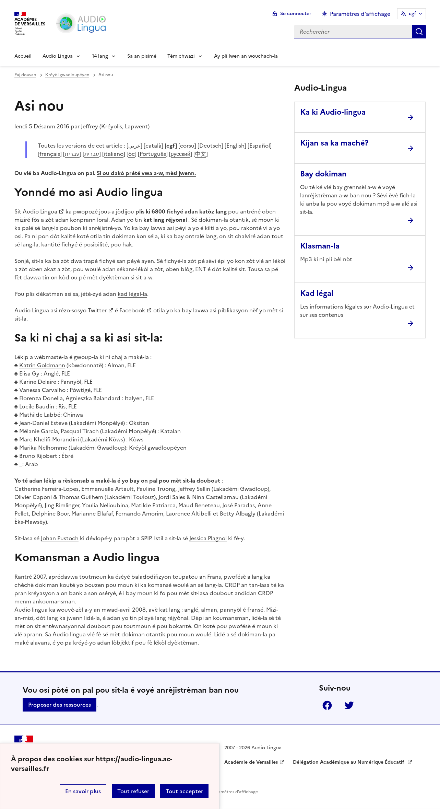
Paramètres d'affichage (235, 792)
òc (131, 154)
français (49, 154)
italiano (113, 154)
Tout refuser (133, 791)
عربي (134, 145)
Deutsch (210, 145)
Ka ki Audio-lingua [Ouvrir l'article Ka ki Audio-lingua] (333, 112)
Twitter (97, 310)
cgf (412, 13)
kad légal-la (132, 294)
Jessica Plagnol (208, 538)
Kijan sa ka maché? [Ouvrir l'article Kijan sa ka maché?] (334, 143)
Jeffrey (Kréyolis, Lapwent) (115, 126)
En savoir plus (83, 791)
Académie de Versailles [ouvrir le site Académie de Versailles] (251, 762)
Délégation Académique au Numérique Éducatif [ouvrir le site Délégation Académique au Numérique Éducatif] (349, 762)
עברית (72, 154)
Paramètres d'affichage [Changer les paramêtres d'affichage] (360, 14)
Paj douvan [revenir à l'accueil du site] (25, 75)
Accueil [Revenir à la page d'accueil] (23, 56)
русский (180, 154)
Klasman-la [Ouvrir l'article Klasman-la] (320, 246)
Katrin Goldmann (42, 365)
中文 (200, 154)
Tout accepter (184, 791)
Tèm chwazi (181, 56)
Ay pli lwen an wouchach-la (246, 56)
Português (153, 154)
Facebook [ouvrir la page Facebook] (327, 705)
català (153, 145)
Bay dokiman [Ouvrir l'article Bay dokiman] (323, 174)
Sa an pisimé (141, 56)
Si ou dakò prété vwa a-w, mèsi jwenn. (146, 173)
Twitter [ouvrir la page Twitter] (349, 705)
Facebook (132, 310)
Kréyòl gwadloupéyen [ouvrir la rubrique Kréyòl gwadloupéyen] (67, 75)
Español (259, 145)
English (235, 145)
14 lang (100, 56)
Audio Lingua (58, 56)
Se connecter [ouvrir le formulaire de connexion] (295, 13)
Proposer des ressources (59, 705)
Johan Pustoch (60, 538)
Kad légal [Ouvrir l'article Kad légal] (316, 293)
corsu (187, 145)
